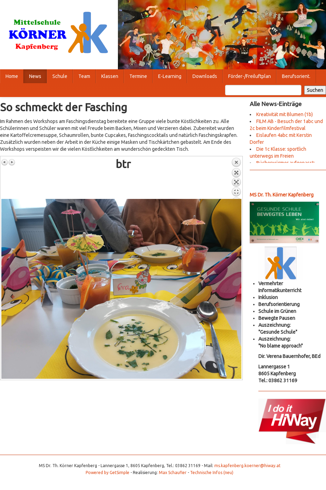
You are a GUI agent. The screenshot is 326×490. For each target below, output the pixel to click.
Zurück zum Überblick (236, 178)
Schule (59, 76)
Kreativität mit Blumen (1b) (284, 114)
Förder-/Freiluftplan (249, 76)
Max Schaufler (173, 472)
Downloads (204, 76)
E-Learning (169, 76)
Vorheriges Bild (4, 162)
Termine (138, 76)
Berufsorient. (296, 76)
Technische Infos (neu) (211, 472)
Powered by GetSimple (107, 472)
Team (84, 76)
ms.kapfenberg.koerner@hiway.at (247, 465)
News (35, 76)
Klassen (109, 76)
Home (12, 76)
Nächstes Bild (11, 162)
